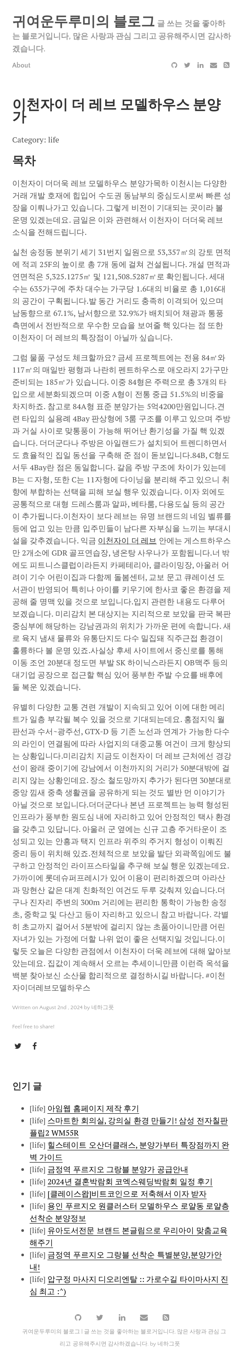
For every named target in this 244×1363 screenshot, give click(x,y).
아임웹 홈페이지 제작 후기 (93, 1107)
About (21, 65)
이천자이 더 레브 (127, 540)
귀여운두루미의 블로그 (83, 22)
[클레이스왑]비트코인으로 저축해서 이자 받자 (127, 1193)
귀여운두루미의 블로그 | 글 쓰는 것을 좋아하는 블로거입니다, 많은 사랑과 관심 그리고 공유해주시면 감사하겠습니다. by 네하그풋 (124, 1337)
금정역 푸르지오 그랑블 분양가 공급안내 (117, 1168)
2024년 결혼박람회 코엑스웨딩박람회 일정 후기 (130, 1181)
